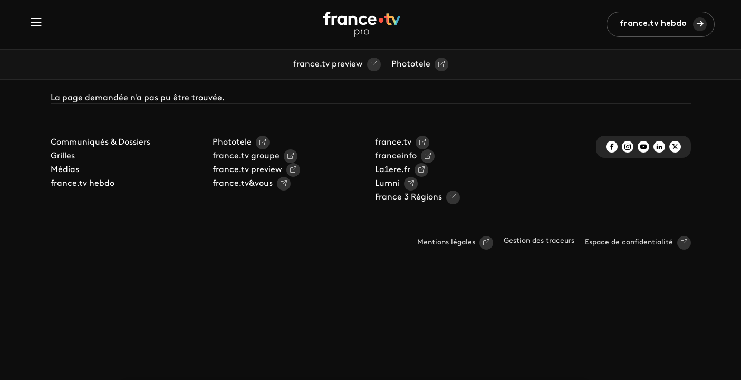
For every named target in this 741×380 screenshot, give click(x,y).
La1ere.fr (392, 170)
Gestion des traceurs (539, 241)
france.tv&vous (243, 183)
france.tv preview (328, 64)
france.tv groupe (246, 156)
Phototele (410, 64)
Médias (65, 170)
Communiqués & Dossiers (100, 142)
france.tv (393, 142)
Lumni (387, 183)
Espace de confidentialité (629, 242)
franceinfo (396, 156)
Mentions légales (446, 242)
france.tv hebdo (653, 24)
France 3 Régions (408, 197)
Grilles (63, 156)
